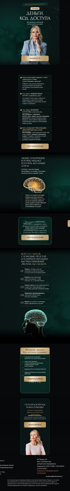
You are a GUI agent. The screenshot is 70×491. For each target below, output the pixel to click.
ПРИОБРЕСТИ (35, 58)
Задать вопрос (35, 425)
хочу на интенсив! (35, 146)
